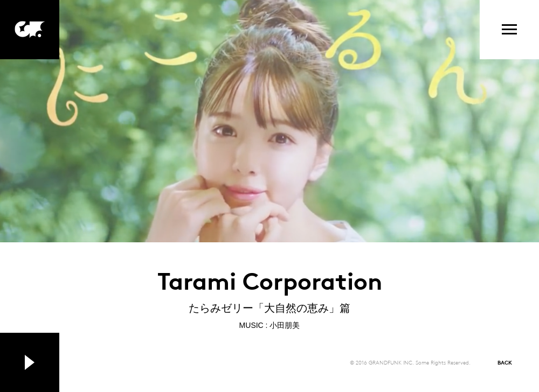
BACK (504, 362)
